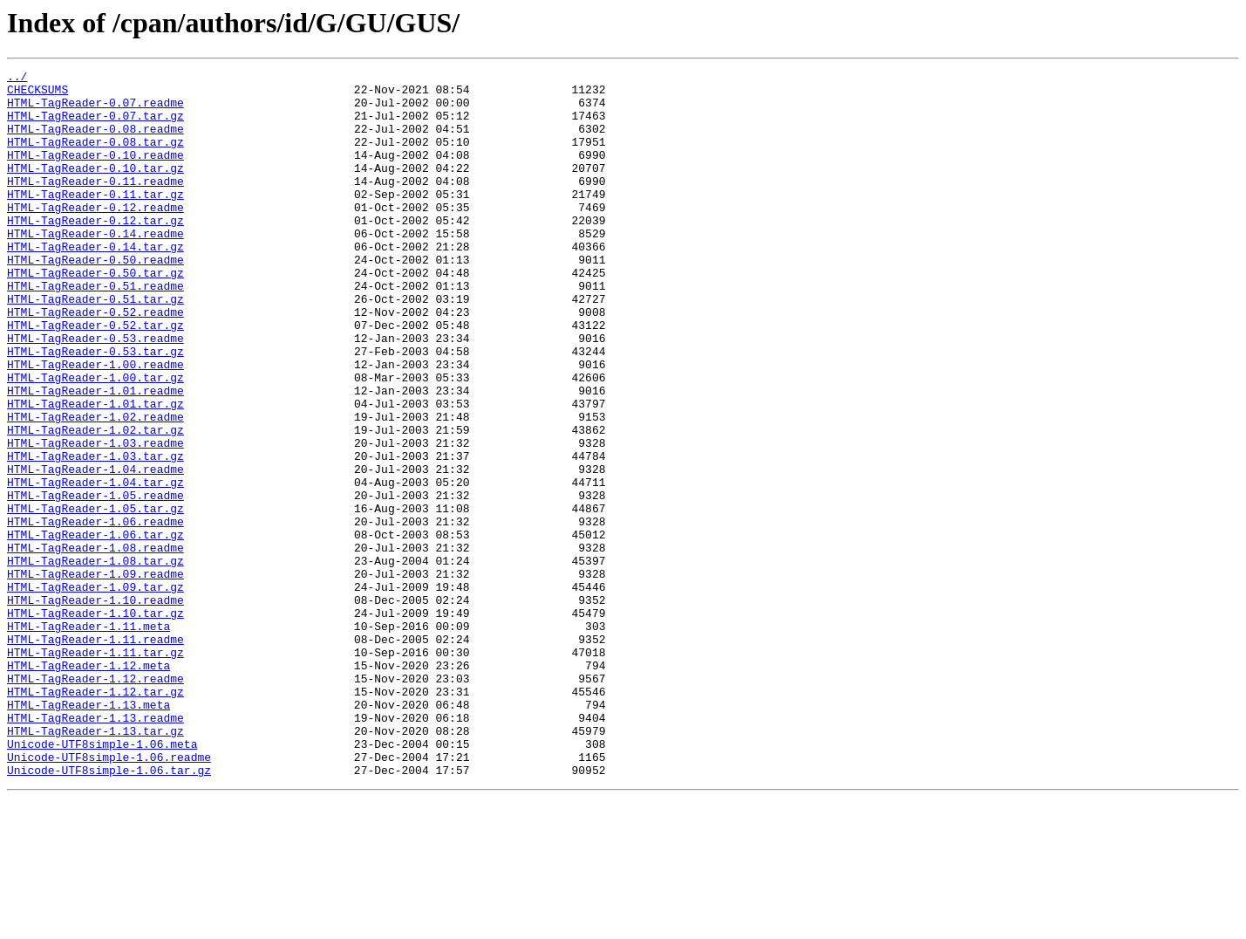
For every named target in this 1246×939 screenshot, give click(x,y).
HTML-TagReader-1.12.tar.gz (95, 817)
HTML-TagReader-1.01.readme (95, 455)
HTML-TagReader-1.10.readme (95, 707)
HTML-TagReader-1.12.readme (95, 801)
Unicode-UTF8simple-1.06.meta (102, 880)
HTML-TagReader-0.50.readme (95, 298)
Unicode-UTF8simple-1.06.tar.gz (109, 911)
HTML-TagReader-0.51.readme (95, 330)
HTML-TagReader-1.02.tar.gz (95, 503)
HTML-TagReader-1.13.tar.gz (95, 864)
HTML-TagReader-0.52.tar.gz (95, 377)
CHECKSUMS (37, 94)
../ (17, 78)
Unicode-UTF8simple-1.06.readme (109, 895)
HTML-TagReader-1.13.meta (88, 832)
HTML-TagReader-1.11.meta (88, 738)
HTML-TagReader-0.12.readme (95, 235)
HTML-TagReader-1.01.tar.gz (95, 471)
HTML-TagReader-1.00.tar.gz (95, 440)
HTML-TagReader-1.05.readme (95, 581)
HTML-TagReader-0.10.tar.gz (95, 188)
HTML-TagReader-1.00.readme (95, 424)
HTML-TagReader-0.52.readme (95, 361)
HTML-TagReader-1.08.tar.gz (95, 660)
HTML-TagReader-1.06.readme (95, 612)
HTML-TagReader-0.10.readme (95, 173)
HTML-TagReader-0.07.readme (95, 110)
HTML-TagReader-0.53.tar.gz (95, 408)
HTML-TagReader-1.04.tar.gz (95, 565)
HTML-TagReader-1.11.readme (95, 754)
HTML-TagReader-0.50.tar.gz (95, 314)
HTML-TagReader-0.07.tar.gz (95, 126)
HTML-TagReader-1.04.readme (95, 550)
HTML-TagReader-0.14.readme (95, 267)
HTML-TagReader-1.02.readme (95, 487)
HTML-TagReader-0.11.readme (95, 204)
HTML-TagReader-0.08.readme (95, 141)
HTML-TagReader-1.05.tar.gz (95, 597)
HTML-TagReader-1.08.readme (95, 644)
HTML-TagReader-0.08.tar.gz (95, 157)
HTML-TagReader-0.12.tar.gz (95, 251)
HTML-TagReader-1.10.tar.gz (95, 722)
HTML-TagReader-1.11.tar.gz (95, 770)
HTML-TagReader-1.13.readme (95, 848)
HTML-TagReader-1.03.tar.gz (95, 534)
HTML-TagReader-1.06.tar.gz (95, 628)
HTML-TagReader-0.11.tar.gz (95, 220)
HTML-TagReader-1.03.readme (95, 518)
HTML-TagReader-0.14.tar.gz (95, 283)
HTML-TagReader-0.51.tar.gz (95, 345)
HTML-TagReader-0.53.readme (95, 393)
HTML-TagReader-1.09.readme (95, 675)
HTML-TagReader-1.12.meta (88, 785)
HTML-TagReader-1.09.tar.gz (95, 691)
